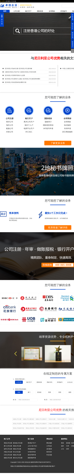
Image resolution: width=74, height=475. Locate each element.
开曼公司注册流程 (54, 423)
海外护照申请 (32, 455)
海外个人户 (29, 125)
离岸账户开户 (32, 443)
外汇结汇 (28, 132)
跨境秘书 (64, 11)
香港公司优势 (17, 423)
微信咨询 (72, 35)
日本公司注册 (8, 455)
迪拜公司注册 (8, 449)
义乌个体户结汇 (32, 446)
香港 (19, 392)
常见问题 (13, 1)
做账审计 (48, 122)
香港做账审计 (32, 449)
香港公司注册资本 (66, 428)
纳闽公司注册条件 (41, 419)
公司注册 (16, 11)
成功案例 (8, 1)
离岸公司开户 (29, 122)
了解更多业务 (58, 143)
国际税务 (40, 11)
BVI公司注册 (17, 452)
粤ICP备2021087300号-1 (43, 462)
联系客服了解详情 (57, 227)
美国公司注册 (17, 446)
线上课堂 (2, 1)
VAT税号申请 (48, 128)
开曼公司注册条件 (41, 423)
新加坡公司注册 (17, 443)
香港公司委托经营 (54, 428)
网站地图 (49, 443)
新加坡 (39, 392)
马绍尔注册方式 (62, 419)
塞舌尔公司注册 (17, 458)
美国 (59, 392)
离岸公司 (9, 122)
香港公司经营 (30, 428)
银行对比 (72, 26)
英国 (49, 392)
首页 (4, 11)
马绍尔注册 (52, 419)
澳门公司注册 (8, 446)
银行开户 (28, 11)
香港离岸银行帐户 (49, 466)
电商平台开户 (29, 128)
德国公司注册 (8, 458)
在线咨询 (72, 17)
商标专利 (49, 382)
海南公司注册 (17, 449)
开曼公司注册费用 (66, 423)
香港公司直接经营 (41, 428)
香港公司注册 (8, 443)
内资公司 (9, 132)
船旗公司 (9, 128)
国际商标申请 (32, 458)
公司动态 (49, 446)
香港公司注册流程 (28, 423)
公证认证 (70, 382)
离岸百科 (49, 452)
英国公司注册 (17, 455)
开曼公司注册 (8, 452)
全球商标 (52, 11)
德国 (70, 392)
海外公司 (9, 125)
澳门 (29, 392)
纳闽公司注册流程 (28, 419)
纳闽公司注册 (17, 419)
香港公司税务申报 (18, 428)
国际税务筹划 (48, 125)
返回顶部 (72, 50)
